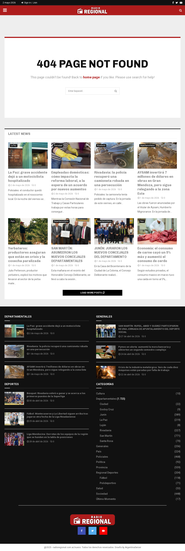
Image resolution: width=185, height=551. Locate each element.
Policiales (102, 456)
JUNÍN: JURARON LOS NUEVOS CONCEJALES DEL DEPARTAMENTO (111, 252)
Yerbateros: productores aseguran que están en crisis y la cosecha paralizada (27, 254)
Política (100, 462)
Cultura (100, 393)
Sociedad (58, 145)
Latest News (19, 134)
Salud (99, 488)
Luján (103, 425)
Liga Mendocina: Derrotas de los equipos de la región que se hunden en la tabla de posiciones (57, 435)
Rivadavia (101, 145)
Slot (7, 454)
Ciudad (104, 404)
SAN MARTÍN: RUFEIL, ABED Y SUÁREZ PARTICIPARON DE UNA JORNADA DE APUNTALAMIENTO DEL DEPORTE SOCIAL (149, 329)
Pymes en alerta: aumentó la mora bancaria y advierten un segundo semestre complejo (144, 348)
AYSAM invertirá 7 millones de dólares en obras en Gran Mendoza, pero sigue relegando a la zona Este (155, 183)
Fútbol (103, 477)
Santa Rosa (106, 441)
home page (91, 77)
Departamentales (147, 145)
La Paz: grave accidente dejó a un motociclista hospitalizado (27, 176)
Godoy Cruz (107, 409)
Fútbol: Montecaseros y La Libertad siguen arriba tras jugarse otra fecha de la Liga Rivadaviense (57, 415)
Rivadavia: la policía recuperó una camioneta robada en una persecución (111, 178)
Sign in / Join (29, 2)
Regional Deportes (107, 472)
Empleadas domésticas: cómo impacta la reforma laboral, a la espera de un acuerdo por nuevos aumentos (70, 180)
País (13, 221)
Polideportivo (108, 483)
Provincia (101, 467)
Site (12, 454)
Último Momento (106, 499)
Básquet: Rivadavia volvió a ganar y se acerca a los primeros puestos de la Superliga (56, 395)
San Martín (106, 435)
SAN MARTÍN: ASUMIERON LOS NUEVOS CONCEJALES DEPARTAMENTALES (68, 254)
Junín (103, 414)
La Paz (13, 145)
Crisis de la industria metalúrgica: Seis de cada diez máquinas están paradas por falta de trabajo (148, 369)
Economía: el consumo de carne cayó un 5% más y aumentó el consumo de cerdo (155, 254)
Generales (102, 446)
